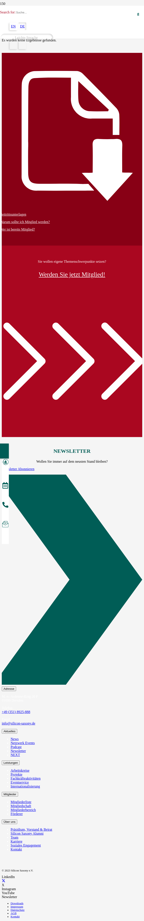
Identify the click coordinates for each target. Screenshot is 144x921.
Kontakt (16, 849)
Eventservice (20, 782)
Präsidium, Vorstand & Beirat (31, 829)
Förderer (17, 814)
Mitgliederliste (21, 802)
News (15, 739)
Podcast (16, 747)
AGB (14, 913)
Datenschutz (17, 910)
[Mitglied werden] (5, 463)
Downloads (17, 903)
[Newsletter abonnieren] (5, 525)
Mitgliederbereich (23, 810)
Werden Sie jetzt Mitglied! (72, 274)
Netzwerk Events (23, 743)
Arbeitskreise (20, 770)
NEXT (15, 755)
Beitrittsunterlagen (13, 214)
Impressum (17, 906)
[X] (3, 881)
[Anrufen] (5, 505)
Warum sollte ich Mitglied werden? (25, 222)
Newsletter (18, 751)
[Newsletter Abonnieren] (72, 580)
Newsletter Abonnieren (18, 469)
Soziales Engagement (26, 845)
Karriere (16, 841)
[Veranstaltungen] (5, 486)
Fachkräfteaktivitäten (26, 778)
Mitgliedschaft (21, 806)
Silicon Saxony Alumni (27, 833)
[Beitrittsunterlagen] (72, 136)
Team (14, 837)
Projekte (16, 774)
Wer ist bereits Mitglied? (17, 229)
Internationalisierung (25, 786)
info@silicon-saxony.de (18, 723)
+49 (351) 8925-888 (16, 712)
